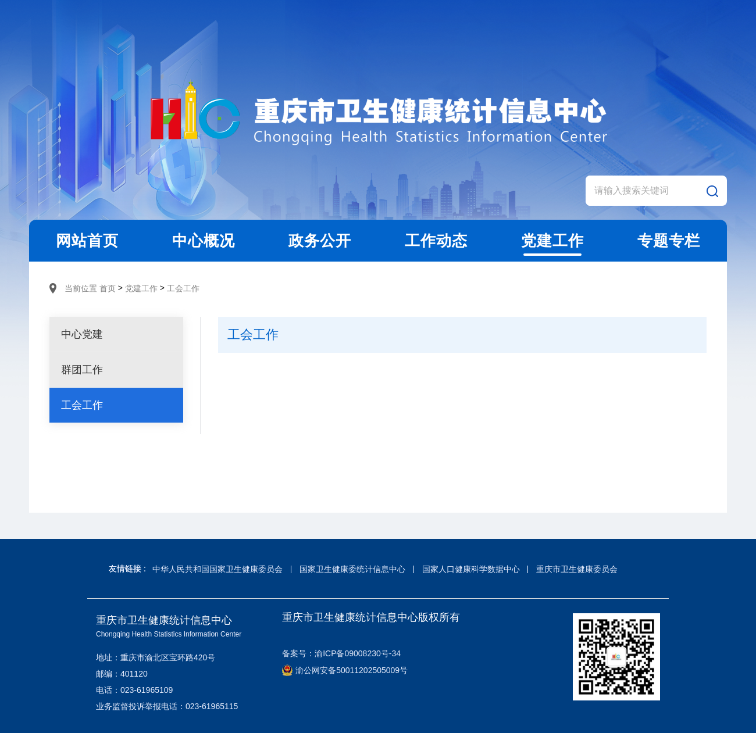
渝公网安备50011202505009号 (345, 670)
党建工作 (141, 288)
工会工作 (183, 288)
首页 (107, 288)
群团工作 (82, 370)
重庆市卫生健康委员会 (577, 569)
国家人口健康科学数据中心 (471, 569)
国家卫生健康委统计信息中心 (352, 569)
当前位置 (81, 288)
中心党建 (82, 334)
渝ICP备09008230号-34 (358, 653)
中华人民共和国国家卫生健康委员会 (217, 569)
